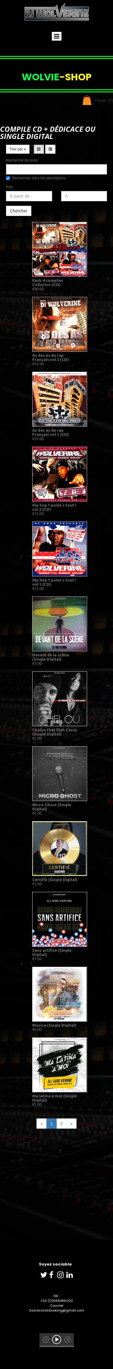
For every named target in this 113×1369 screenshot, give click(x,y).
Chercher (18, 210)
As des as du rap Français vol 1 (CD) (50, 432)
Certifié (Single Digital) (54, 879)
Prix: (9, 187)
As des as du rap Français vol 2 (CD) (50, 357)
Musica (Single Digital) (54, 1025)
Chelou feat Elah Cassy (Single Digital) (54, 732)
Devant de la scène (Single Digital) (50, 657)
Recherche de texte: (22, 160)
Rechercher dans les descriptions (35, 178)
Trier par (17, 149)
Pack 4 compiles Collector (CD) (47, 282)
